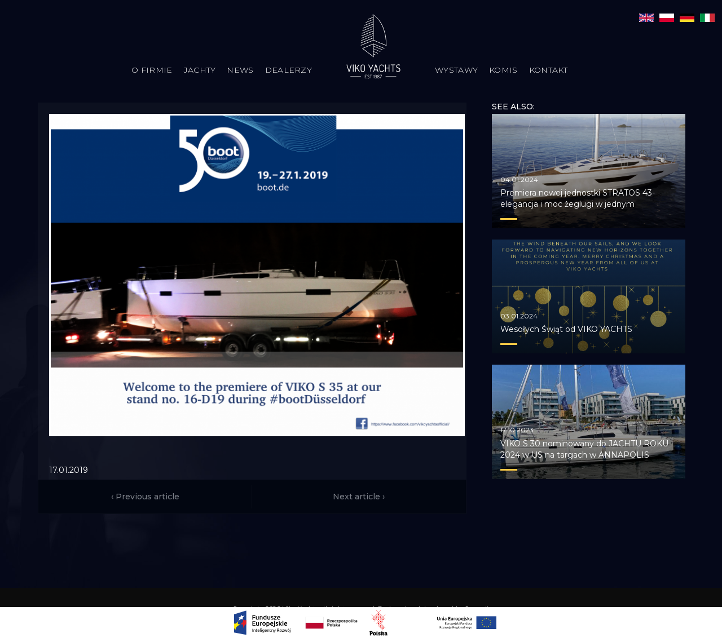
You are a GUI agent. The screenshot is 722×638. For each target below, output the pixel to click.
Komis (503, 70)
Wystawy (456, 70)
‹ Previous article (145, 496)
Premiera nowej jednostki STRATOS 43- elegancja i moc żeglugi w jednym (577, 198)
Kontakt (548, 70)
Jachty (200, 70)
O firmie (151, 70)
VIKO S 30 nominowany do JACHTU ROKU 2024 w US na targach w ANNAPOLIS (584, 449)
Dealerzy (288, 70)
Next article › (359, 496)
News (240, 70)
